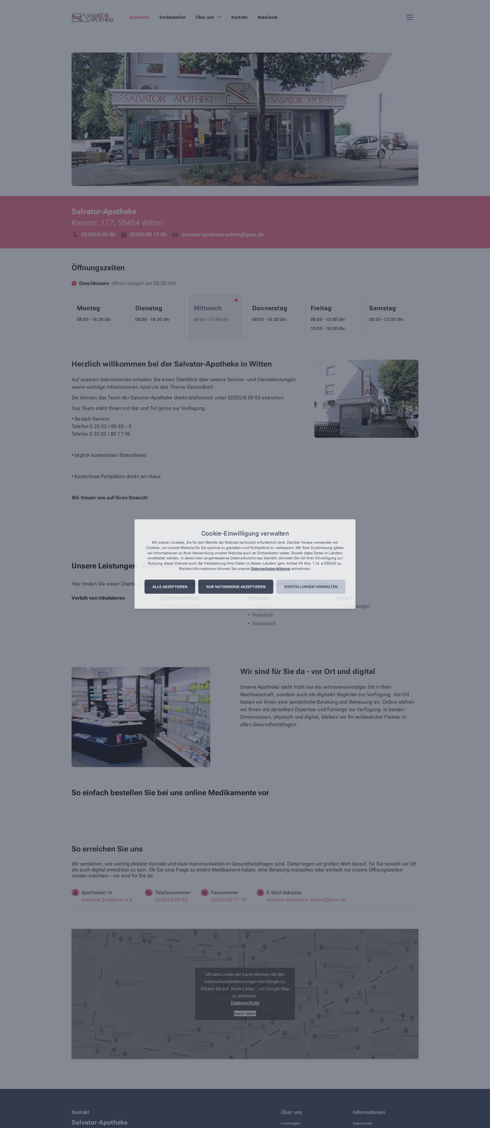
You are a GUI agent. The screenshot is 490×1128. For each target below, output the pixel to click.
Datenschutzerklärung (270, 568)
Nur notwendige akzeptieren (236, 587)
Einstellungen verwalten (311, 587)
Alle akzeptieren (170, 587)
